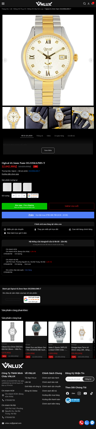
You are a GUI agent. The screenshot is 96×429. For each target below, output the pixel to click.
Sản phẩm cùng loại (11, 318)
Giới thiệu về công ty (33, 386)
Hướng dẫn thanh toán (51, 399)
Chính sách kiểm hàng (51, 404)
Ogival (13, 171)
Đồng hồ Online (31, 391)
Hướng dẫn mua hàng (51, 395)
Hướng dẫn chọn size (10, 174)
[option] (48, 60)
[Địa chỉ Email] (79, 379)
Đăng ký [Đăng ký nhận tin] (88, 379)
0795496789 (8, 254)
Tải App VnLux (30, 378)
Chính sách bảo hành (50, 378)
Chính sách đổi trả (49, 391)
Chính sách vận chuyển (51, 386)
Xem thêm (48, 150)
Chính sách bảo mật (50, 382)
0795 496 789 (51, 215)
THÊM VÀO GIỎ (71, 206)
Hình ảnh (28, 264)
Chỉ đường (18, 254)
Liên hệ (28, 382)
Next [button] (91, 339)
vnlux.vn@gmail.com (13, 423)
